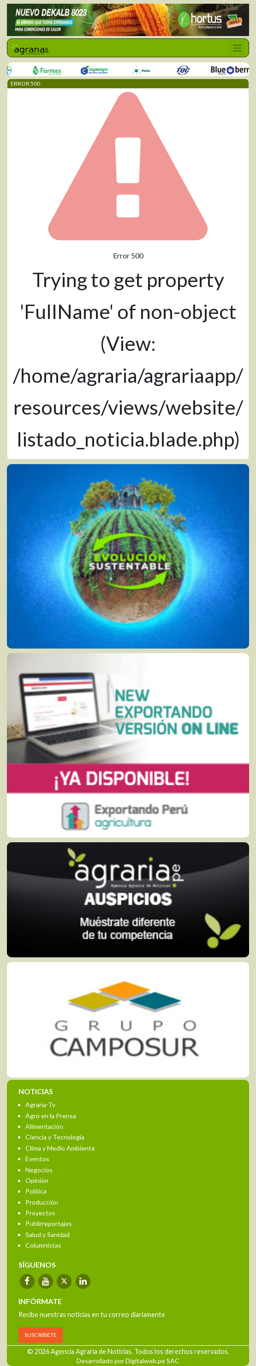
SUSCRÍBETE (40, 1334)
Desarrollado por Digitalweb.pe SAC (128, 1361)
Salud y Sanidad (47, 1234)
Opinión (36, 1180)
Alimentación (44, 1126)
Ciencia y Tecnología (54, 1137)
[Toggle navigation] (237, 48)
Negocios (39, 1170)
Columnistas (43, 1245)
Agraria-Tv (40, 1105)
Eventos (37, 1159)
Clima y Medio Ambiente (60, 1148)
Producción (41, 1202)
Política (36, 1191)
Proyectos (40, 1213)
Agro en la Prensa (50, 1116)
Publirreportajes (48, 1223)
